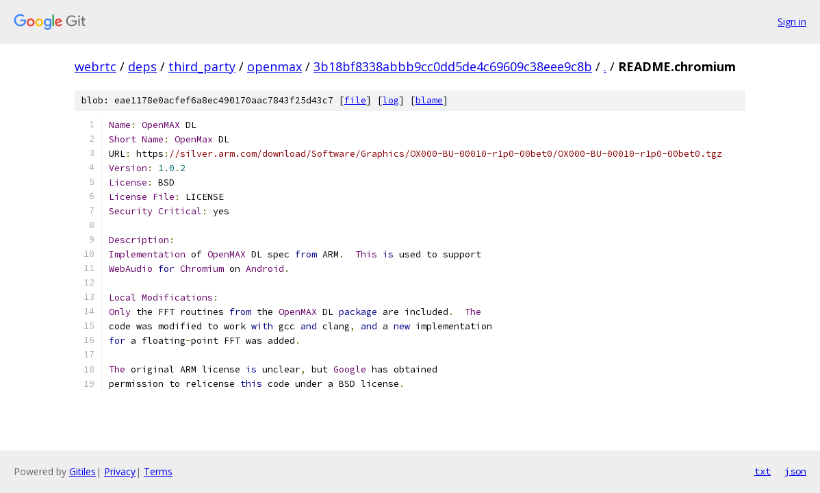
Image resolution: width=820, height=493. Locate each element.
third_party (201, 66)
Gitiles (82, 471)
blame (429, 100)
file (355, 100)
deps (142, 66)
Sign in (792, 21)
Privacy (120, 471)
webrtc (95, 66)
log (391, 100)
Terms (158, 471)
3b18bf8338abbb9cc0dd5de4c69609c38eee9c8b (452, 66)
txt (762, 471)
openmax (274, 66)
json (795, 471)
